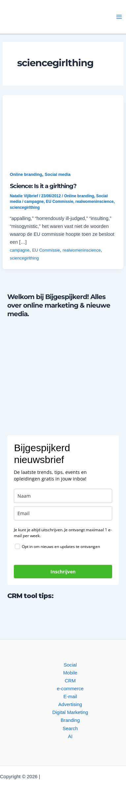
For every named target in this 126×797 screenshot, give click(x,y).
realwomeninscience (95, 201)
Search (70, 728)
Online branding (26, 174)
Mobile (70, 672)
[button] (50, 17)
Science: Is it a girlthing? (43, 186)
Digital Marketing (70, 712)
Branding (70, 720)
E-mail (70, 696)
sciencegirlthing (25, 207)
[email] (63, 513)
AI (70, 736)
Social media (58, 174)
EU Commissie (59, 201)
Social (70, 665)
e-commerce (70, 688)
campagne (34, 201)
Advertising (70, 704)
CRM (70, 680)
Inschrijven (63, 571)
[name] (63, 496)
